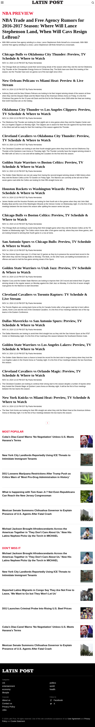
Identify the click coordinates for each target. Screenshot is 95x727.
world (52, 686)
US (3, 683)
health (52, 689)
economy (6, 689)
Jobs (4, 710)
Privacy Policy (8, 707)
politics (53, 683)
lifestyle (5, 692)
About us (6, 700)
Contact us (7, 703)
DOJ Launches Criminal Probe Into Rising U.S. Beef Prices (37, 608)
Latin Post (47, 2)
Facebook (58, 700)
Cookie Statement (18, 721)
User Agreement (74, 719)
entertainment (8, 686)
